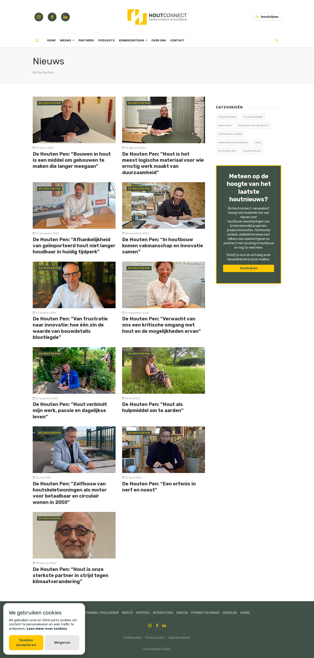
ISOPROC (143, 613)
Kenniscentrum (131, 40)
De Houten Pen (49, 103)
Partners (86, 40)
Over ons (158, 40)
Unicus (182, 613)
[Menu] (37, 40)
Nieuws (65, 40)
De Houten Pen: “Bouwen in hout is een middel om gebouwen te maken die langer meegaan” (72, 160)
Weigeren (62, 643)
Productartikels (253, 116)
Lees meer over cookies (47, 629)
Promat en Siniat (205, 613)
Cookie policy (133, 637)
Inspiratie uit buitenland (233, 142)
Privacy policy (155, 637)
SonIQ (245, 613)
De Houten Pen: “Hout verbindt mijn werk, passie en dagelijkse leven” (70, 410)
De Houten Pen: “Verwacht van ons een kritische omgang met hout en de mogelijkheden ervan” (161, 325)
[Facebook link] (52, 17)
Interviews (224, 125)
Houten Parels (252, 150)
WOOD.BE (230, 613)
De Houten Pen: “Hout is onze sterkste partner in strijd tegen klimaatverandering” (70, 575)
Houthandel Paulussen (98, 613)
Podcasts (106, 40)
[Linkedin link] (65, 17)
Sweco (127, 613)
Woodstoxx (163, 613)
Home (51, 40)
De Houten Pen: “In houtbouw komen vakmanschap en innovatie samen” (162, 246)
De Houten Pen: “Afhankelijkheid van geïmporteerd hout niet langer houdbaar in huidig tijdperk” (74, 246)
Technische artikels (230, 133)
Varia (258, 142)
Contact (177, 40)
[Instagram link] (39, 17)
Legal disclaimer (179, 637)
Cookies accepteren (26, 642)
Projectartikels (227, 116)
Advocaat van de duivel (253, 125)
